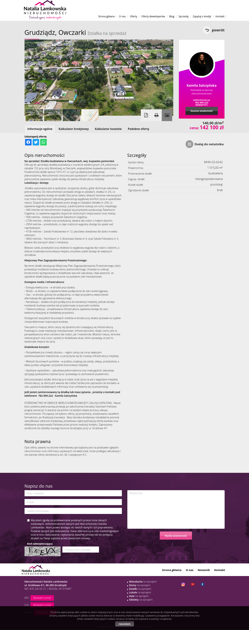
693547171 (202, 104)
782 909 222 (201, 102)
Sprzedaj (183, 16)
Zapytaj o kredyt (202, 16)
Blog (171, 16)
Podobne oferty (138, 129)
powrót (218, 30)
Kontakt (219, 16)
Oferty (133, 16)
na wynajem (143, 581)
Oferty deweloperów (153, 16)
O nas (122, 16)
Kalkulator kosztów (108, 129)
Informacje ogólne (39, 129)
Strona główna (106, 16)
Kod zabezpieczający (40, 543)
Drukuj (156, 115)
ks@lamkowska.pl (201, 100)
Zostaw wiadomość (201, 110)
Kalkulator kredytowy (74, 129)
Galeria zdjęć (167, 115)
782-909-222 (45, 395)
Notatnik (204, 570)
